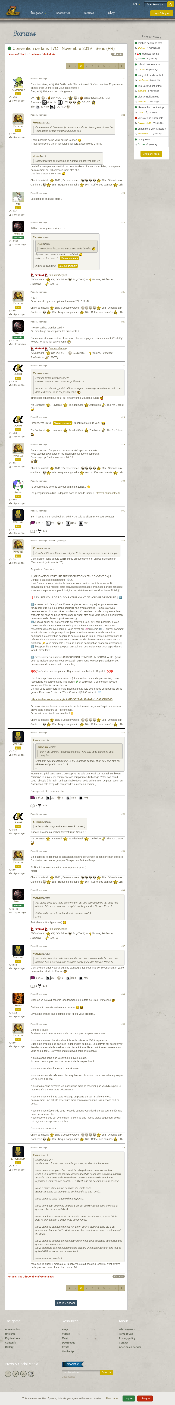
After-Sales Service (130, 1347)
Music (65, 1338)
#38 (123, 994)
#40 (123, 1147)
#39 (123, 1024)
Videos (66, 1333)
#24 (123, 222)
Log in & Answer (66, 1303)
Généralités (48, 54)
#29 (123, 444)
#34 (123, 814)
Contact (123, 1342)
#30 (123, 481)
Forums (89, 13)
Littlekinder (18, 1159)
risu (18, 204)
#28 (123, 417)
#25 (123, 292)
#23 (123, 193)
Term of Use (126, 1333)
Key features (12, 1338)
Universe (10, 1333)
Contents (10, 1342)
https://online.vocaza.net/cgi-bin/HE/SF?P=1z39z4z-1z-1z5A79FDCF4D (71, 699)
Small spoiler (69, 258)
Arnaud (18, 492)
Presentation (12, 1329)
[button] (136, 4)
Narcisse (37, 123)
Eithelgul (18, 522)
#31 (123, 511)
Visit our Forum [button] (151, 153)
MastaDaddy (18, 90)
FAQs (65, 1329)
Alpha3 (36, 156)
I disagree (145, 1398)
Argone (18, 1005)
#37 (123, 946)
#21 (123, 78)
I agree (129, 1398)
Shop (111, 13)
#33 (123, 733)
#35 (123, 851)
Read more (112, 1398)
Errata (65, 1347)
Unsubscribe (68, 1376)
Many (40, 244)
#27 (123, 365)
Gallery (9, 1347)
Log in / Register (162, 13)
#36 (123, 890)
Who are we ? (127, 1329)
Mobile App (68, 1351)
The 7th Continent (29, 54)
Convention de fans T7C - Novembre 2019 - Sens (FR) (61, 48)
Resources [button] (64, 13)
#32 (123, 541)
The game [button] (37, 13)
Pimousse (18, 126)
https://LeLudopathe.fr (108, 493)
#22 (123, 115)
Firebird (18, 234)
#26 (123, 322)
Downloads (68, 1342)
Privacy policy (127, 1338)
